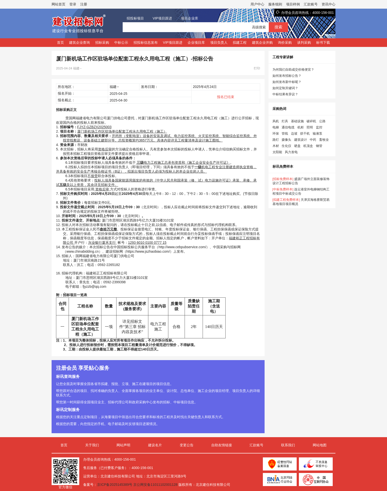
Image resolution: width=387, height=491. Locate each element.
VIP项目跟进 (162, 18)
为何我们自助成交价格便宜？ (293, 69)
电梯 (275, 127)
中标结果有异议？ (285, 94)
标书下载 (323, 42)
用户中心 (257, 4)
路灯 (275, 140)
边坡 (294, 133)
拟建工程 (240, 42)
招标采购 (102, 42)
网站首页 (58, 4)
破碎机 (311, 121)
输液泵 (317, 133)
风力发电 (291, 152)
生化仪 (286, 146)
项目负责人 (219, 42)
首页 (60, 42)
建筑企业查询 (79, 42)
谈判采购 (304, 42)
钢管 (319, 146)
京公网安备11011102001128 (155, 485)
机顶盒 (308, 146)
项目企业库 (189, 18)
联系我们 (288, 445)
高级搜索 (259, 27)
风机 (275, 121)
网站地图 (320, 445)
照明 (310, 127)
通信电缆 (288, 127)
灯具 (285, 121)
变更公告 (187, 445)
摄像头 (286, 140)
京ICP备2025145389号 (114, 485)
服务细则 (275, 4)
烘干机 (305, 133)
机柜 (300, 127)
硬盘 (297, 146)
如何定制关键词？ (285, 88)
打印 (257, 68)
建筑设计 (300, 140)
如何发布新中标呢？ (286, 82)
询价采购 (285, 42)
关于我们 (92, 445)
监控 (319, 127)
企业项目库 (196, 42)
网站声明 (123, 445)
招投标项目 (135, 18)
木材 (275, 146)
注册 (83, 4)
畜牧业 (324, 140)
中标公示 (121, 42)
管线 (285, 133)
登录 (72, 4)
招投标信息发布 (146, 42)
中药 (313, 140)
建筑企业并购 (262, 42)
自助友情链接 (221, 445)
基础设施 (297, 121)
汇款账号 (311, 4)
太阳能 (277, 152)
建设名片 (155, 445)
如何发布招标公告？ (286, 76)
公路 (322, 121)
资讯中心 (328, 4)
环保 (275, 133)
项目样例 (293, 4)
